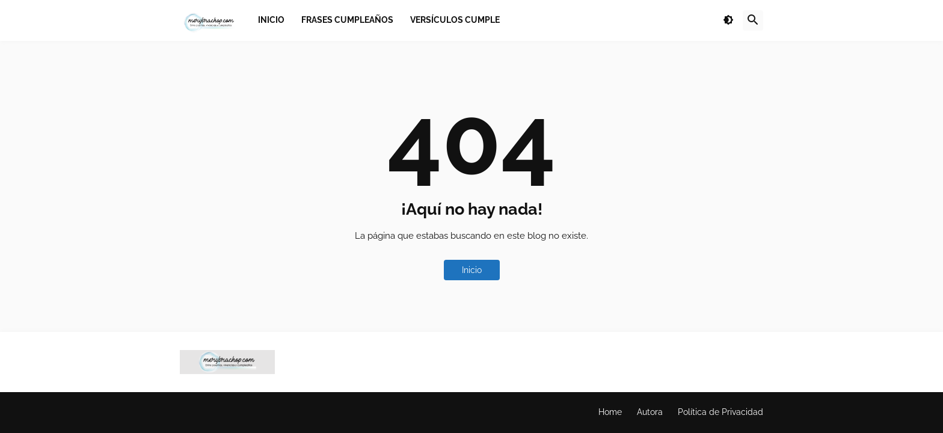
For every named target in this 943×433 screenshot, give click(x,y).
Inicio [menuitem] (271, 20)
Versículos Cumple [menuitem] (455, 20)
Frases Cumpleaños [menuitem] (347, 20)
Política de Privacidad (720, 412)
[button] (728, 20)
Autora (650, 412)
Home (610, 412)
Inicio (472, 270)
